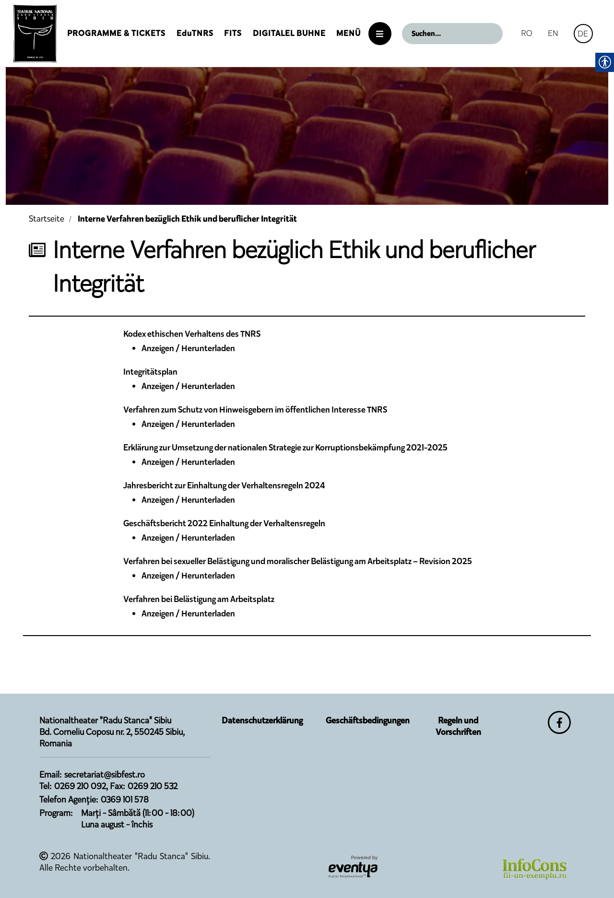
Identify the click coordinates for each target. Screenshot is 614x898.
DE (583, 33)
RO (526, 33)
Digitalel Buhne (289, 33)
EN (553, 33)
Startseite (46, 218)
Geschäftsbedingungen (368, 720)
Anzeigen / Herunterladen (188, 348)
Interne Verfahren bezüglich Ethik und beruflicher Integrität (187, 219)
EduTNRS (195, 33)
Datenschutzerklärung (262, 720)
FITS (233, 33)
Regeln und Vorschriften (458, 726)
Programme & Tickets (116, 33)
